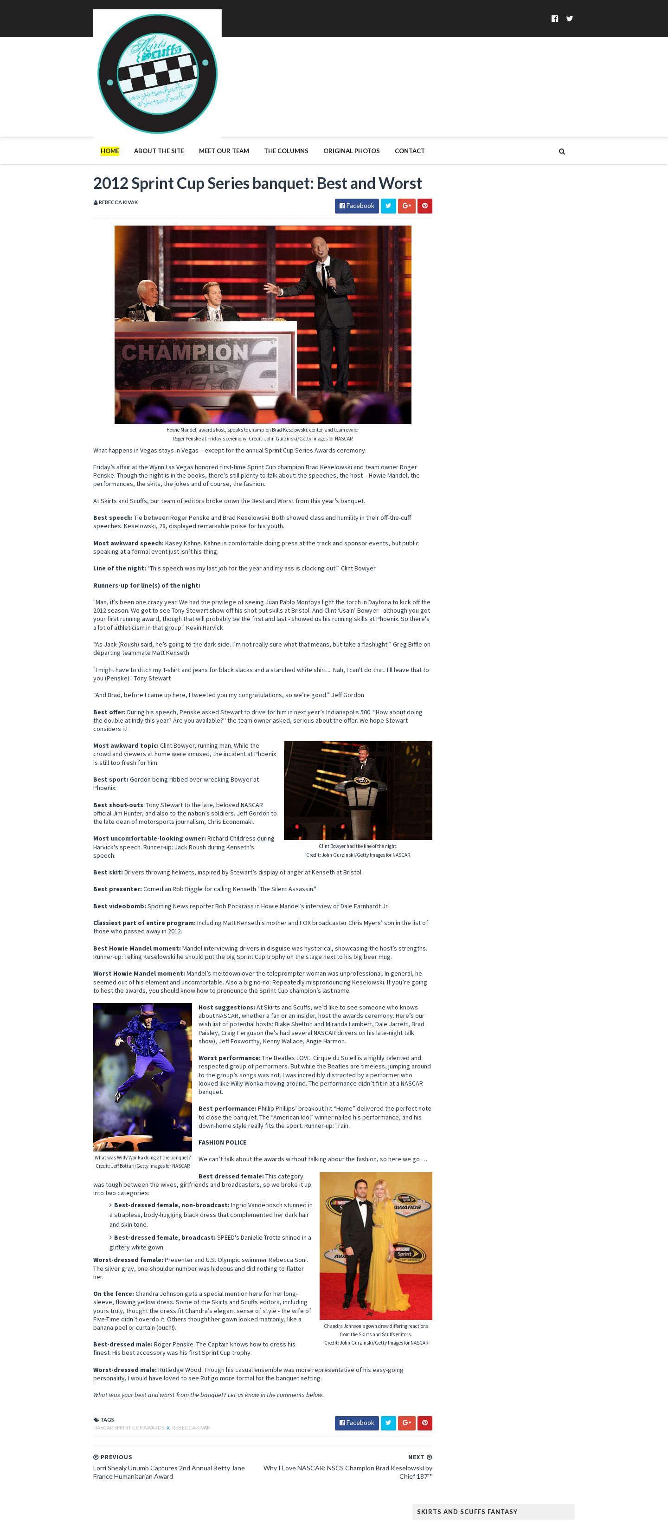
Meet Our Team (205, 115)
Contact (391, 115)
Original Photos (332, 115)
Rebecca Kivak (172, 1430)
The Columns (267, 115)
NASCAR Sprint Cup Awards (110, 1430)
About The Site (140, 115)
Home (91, 115)
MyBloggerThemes (225, 1514)
